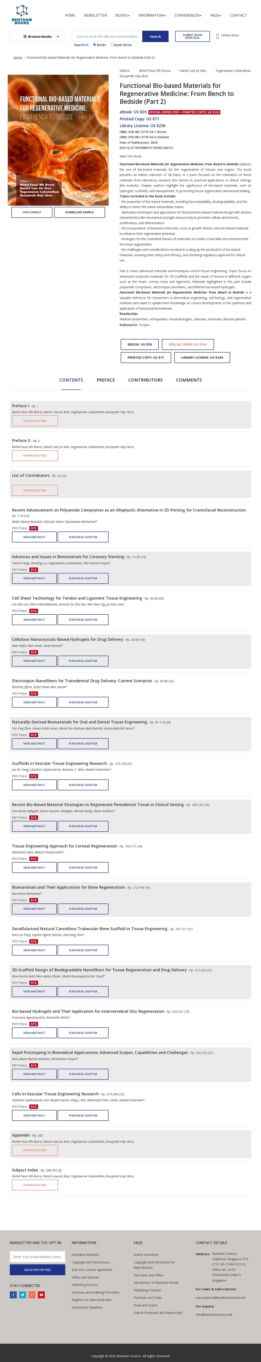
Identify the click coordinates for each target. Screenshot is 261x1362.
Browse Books (37, 36)
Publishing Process (85, 1285)
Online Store (230, 35)
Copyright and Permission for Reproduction (154, 1265)
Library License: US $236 (202, 357)
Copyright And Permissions (91, 1262)
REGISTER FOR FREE (37, 1270)
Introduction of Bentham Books (156, 1282)
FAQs (215, 15)
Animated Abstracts (85, 1255)
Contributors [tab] (145, 380)
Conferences (188, 15)
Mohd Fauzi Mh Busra (154, 70)
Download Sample (79, 212)
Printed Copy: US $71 (146, 357)
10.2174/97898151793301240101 (149, 148)
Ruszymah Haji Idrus (134, 76)
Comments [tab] (189, 380)
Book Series (120, 45)
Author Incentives (146, 1255)
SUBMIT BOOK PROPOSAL (192, 36)
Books (122, 15)
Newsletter (95, 15)
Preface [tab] (106, 380)
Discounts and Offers (149, 1275)
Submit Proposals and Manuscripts (158, 1313)
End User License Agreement (92, 1270)
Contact (238, 15)
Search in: (81, 45)
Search (155, 36)
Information (152, 15)
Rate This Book (130, 156)
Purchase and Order (148, 1298)
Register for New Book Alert (92, 1300)
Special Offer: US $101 (188, 344)
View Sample (32, 212)
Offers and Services (85, 1277)
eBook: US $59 (140, 344)
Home (70, 15)
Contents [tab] (71, 380)
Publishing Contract (147, 1290)
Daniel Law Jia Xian (192, 70)
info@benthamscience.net (214, 1315)
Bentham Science (129, 1356)
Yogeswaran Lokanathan (233, 70)
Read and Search (145, 1305)
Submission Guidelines (87, 1307)
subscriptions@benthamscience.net (220, 1298)
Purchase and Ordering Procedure (95, 1292)
